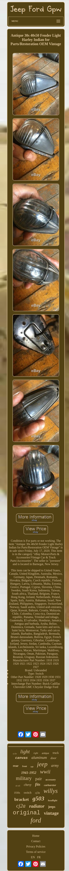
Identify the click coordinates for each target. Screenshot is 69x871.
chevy (27, 785)
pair (38, 778)
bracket (21, 799)
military (23, 778)
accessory (51, 779)
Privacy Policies (35, 846)
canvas (21, 758)
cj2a (20, 806)
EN (33, 857)
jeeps (51, 807)
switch (27, 792)
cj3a (37, 792)
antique (45, 753)
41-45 (17, 786)
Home (35, 835)
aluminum (39, 757)
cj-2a (15, 754)
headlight (52, 800)
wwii (45, 771)
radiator (36, 806)
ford (36, 820)
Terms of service (35, 851)
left (32, 767)
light (25, 751)
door (53, 758)
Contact (35, 841)
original (26, 813)
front (24, 766)
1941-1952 (28, 773)
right (35, 753)
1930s (17, 792)
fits (37, 784)
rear (16, 766)
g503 (38, 798)
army (55, 765)
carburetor (50, 785)
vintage (51, 813)
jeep (42, 764)
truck (56, 752)
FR (39, 857)
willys (51, 791)
